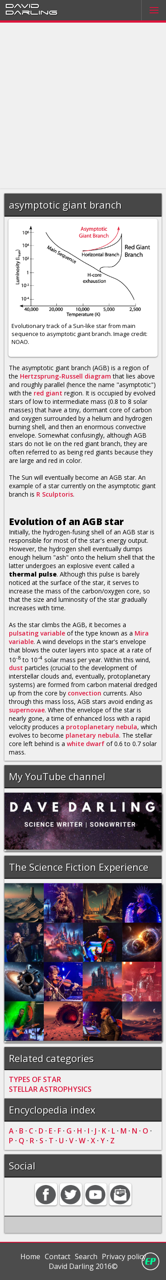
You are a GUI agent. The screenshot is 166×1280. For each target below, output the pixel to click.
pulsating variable (37, 633)
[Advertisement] (83, 106)
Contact (57, 1256)
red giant (48, 393)
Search (86, 1256)
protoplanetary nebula (101, 727)
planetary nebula (92, 735)
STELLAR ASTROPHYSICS (50, 1089)
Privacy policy (124, 1256)
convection (84, 693)
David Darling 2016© (83, 1266)
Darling (31, 12)
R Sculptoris (54, 494)
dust (16, 668)
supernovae (27, 710)
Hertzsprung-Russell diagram (65, 376)
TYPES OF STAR (35, 1079)
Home (30, 1256)
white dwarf (85, 743)
